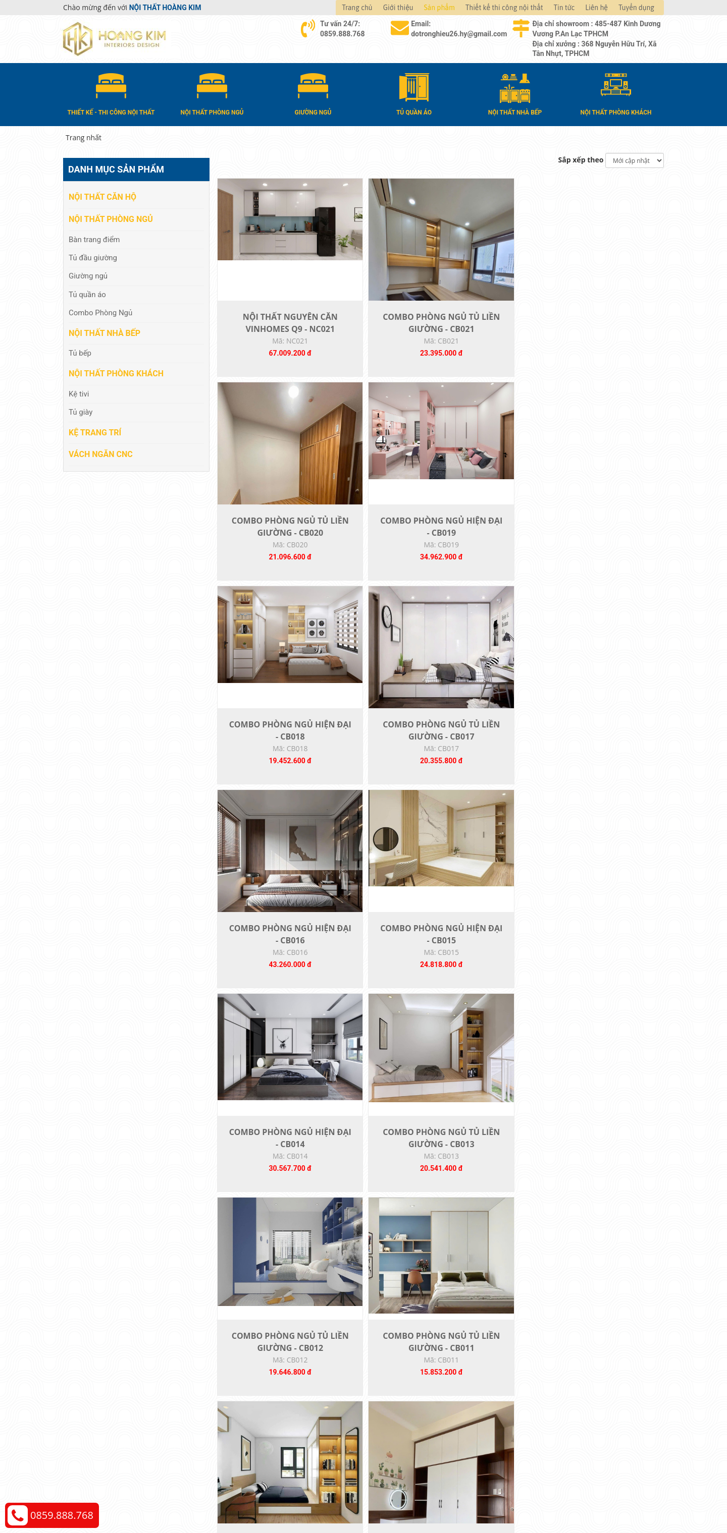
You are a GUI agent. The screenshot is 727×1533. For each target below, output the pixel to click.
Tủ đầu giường (93, 255)
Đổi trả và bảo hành (406, 1406)
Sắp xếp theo (581, 158)
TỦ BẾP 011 (608, 1225)
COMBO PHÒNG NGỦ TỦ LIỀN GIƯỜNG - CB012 (495, 792)
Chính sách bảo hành (559, 1421)
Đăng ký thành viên (405, 1421)
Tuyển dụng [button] (636, 8)
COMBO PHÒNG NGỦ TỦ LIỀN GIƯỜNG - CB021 (383, 346)
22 (465, 1306)
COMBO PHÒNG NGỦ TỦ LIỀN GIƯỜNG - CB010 (271, 1015)
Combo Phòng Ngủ (100, 310)
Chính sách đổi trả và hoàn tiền (576, 1406)
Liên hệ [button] (596, 8)
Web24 (537, 1498)
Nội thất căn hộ (102, 195)
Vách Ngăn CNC (101, 452)
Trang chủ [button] (357, 8)
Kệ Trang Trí (95, 430)
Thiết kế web (508, 1498)
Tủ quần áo (87, 292)
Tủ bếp (80, 351)
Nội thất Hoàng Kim (457, 1498)
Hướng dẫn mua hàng (409, 1376)
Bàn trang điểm (94, 237)
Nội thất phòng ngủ (111, 217)
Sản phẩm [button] (439, 8)
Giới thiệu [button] (398, 8)
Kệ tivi (79, 391)
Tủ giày (80, 410)
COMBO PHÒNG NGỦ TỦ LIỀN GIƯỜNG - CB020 (495, 346)
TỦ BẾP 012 (495, 1225)
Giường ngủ (88, 273)
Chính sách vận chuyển (562, 1391)
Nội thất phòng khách (116, 371)
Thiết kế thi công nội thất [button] (504, 8)
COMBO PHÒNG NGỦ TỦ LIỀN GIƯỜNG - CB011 (608, 792)
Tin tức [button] (564, 8)
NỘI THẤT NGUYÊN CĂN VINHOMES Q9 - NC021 (270, 346)
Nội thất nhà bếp (104, 331)
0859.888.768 (61, 1515)
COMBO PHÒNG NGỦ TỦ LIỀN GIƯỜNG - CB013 (383, 792)
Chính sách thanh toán (562, 1376)
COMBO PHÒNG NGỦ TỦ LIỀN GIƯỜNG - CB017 (383, 569)
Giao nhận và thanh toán (414, 1391)
